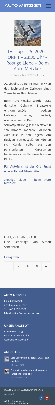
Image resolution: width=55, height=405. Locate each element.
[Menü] (47, 6)
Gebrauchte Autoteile (16, 339)
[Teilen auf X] (18, 266)
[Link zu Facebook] (41, 397)
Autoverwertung (13, 331)
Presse (41, 75)
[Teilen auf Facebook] (8, 266)
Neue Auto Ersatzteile (16, 335)
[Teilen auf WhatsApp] (27, 266)
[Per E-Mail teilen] (46, 266)
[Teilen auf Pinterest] (36, 266)
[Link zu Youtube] (47, 397)
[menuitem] (47, 6)
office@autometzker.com (26, 313)
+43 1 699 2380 (18, 309)
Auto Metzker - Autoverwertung (21, 389)
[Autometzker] (23, 6)
